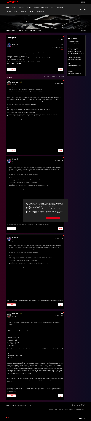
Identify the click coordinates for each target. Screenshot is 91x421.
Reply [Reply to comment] (60, 150)
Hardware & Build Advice (30, 30)
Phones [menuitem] (52, 7)
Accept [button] (53, 218)
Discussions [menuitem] (21, 7)
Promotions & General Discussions (74, 53)
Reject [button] (38, 218)
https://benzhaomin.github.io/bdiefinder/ (44, 371)
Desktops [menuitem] (29, 7)
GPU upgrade (70, 63)
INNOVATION (40, 2)
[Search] (46, 21)
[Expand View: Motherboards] (63, 7)
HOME (13, 405)
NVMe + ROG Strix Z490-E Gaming (74, 57)
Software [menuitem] (14, 7)
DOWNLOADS (46, 2)
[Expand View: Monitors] (18, 11)
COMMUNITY (52, 2)
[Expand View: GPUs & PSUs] (11, 11)
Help (81, 9)
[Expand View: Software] (17, 7)
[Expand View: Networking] (34, 11)
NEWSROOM (18, 405)
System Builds (18, 63)
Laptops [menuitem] (36, 7)
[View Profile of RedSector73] (15, 82)
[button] (8, 69)
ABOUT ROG (8, 405)
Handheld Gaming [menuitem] (44, 7)
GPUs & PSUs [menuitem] (8, 11)
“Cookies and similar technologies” (36, 214)
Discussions (20, 30)
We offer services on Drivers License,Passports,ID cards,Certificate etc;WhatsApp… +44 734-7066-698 (75, 50)
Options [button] (83, 30)
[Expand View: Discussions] (25, 7)
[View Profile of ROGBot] (61, 49)
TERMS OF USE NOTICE (53, 409)
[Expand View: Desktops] (32, 7)
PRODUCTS (35, 2)
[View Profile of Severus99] (15, 44)
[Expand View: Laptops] (38, 7)
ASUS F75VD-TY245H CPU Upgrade (74, 41)
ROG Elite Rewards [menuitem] (40, 11)
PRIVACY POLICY (61, 409)
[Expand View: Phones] (55, 7)
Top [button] (8, 417)
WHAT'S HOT (58, 2)
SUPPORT (64, 2)
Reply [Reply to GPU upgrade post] (60, 69)
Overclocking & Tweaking (73, 43)
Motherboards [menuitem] (60, 7)
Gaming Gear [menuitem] (23, 11)
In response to (18, 241)
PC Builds (12, 63)
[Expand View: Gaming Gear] (26, 11)
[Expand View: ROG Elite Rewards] (44, 11)
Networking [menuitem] (31, 11)
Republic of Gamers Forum (11, 30)
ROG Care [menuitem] (7, 7)
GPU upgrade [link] (38, 30)
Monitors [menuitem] (16, 11)
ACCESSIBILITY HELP (26, 405)
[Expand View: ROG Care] (10, 7)
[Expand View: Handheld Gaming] (48, 7)
